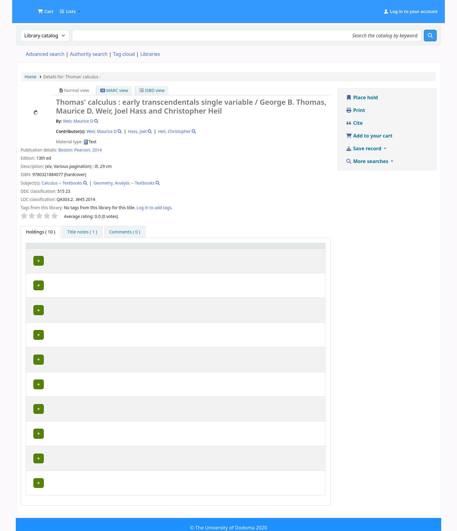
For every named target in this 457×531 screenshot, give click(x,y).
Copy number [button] (268, 251)
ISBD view (151, 90)
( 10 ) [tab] (40, 232)
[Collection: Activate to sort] (174, 251)
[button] (45, 11)
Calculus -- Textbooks (62, 183)
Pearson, (82, 150)
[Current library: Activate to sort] (107, 251)
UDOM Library (32, 8)
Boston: (65, 150)
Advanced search (45, 54)
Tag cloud (124, 54)
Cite (354, 123)
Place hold (362, 97)
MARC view (114, 90)
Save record (364, 148)
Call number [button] (206, 254)
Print (355, 110)
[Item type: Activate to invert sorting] (41, 251)
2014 (97, 150)
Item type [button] (34, 251)
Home (30, 77)
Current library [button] (76, 254)
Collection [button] (170, 254)
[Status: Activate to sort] (310, 251)
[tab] (82, 232)
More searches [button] (368, 161)
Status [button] (305, 254)
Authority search (89, 54)
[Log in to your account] (410, 11)
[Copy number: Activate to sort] (276, 251)
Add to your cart (369, 135)
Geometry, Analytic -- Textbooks (124, 183)
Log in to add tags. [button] (154, 207)
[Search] (430, 35)
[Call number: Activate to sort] (224, 251)
